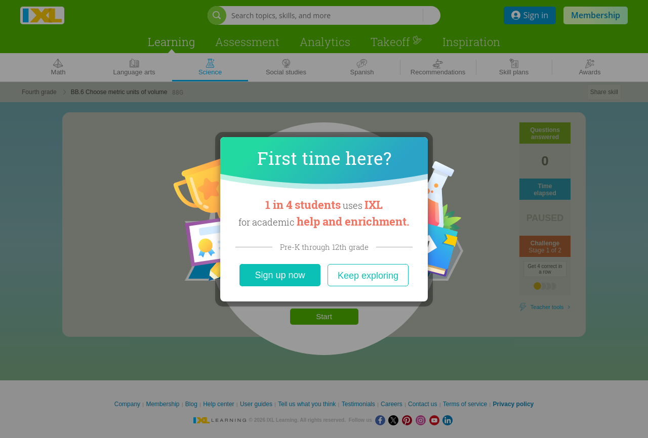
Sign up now (280, 275)
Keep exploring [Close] (368, 276)
